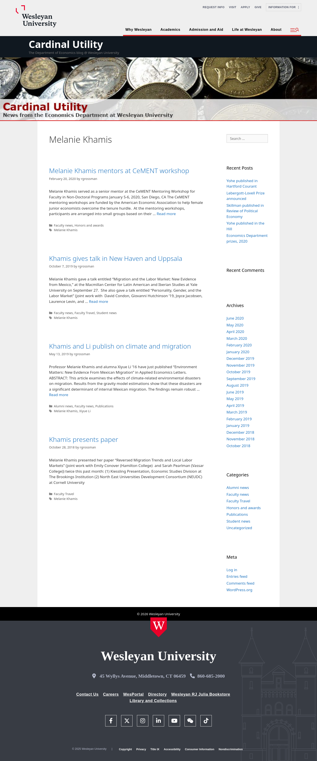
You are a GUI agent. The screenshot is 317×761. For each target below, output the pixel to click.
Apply (245, 7)
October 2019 (238, 371)
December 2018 (240, 432)
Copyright (125, 749)
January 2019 (238, 425)
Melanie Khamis (65, 230)
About (276, 29)
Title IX (154, 749)
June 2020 (235, 318)
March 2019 (237, 412)
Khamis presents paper (83, 439)
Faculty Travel (85, 313)
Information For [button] (283, 7)
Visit (232, 7)
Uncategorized (239, 527)
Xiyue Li (85, 411)
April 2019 (235, 405)
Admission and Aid (206, 29)
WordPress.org (239, 589)
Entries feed (237, 576)
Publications (104, 406)
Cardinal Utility (66, 44)
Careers (111, 694)
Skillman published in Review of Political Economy (245, 211)
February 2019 (239, 418)
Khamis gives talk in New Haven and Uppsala (115, 258)
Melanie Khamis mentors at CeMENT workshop (119, 170)
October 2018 (238, 445)
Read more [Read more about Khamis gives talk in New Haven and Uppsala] (98, 301)
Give (258, 7)
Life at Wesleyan (247, 29)
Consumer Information (199, 749)
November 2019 (240, 365)
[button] (294, 30)
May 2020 (235, 324)
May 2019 (235, 398)
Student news (106, 313)
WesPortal (133, 694)
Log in (232, 569)
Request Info (214, 7)
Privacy (141, 749)
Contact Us (87, 694)
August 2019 (238, 385)
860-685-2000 (211, 676)
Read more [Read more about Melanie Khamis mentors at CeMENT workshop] (166, 213)
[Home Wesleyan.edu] (158, 627)
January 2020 (238, 351)
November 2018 (240, 438)
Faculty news (63, 225)
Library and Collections (153, 701)
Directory (157, 694)
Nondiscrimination (231, 749)
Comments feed (240, 583)
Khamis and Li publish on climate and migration (120, 346)
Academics (170, 29)
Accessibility (172, 749)
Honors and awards (89, 225)
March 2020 (237, 338)
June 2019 (235, 392)
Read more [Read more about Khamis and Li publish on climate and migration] (58, 394)
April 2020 (235, 331)
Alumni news (63, 406)
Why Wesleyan (138, 29)
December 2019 (240, 358)
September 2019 (241, 378)
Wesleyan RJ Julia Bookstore (200, 694)
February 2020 (239, 345)
